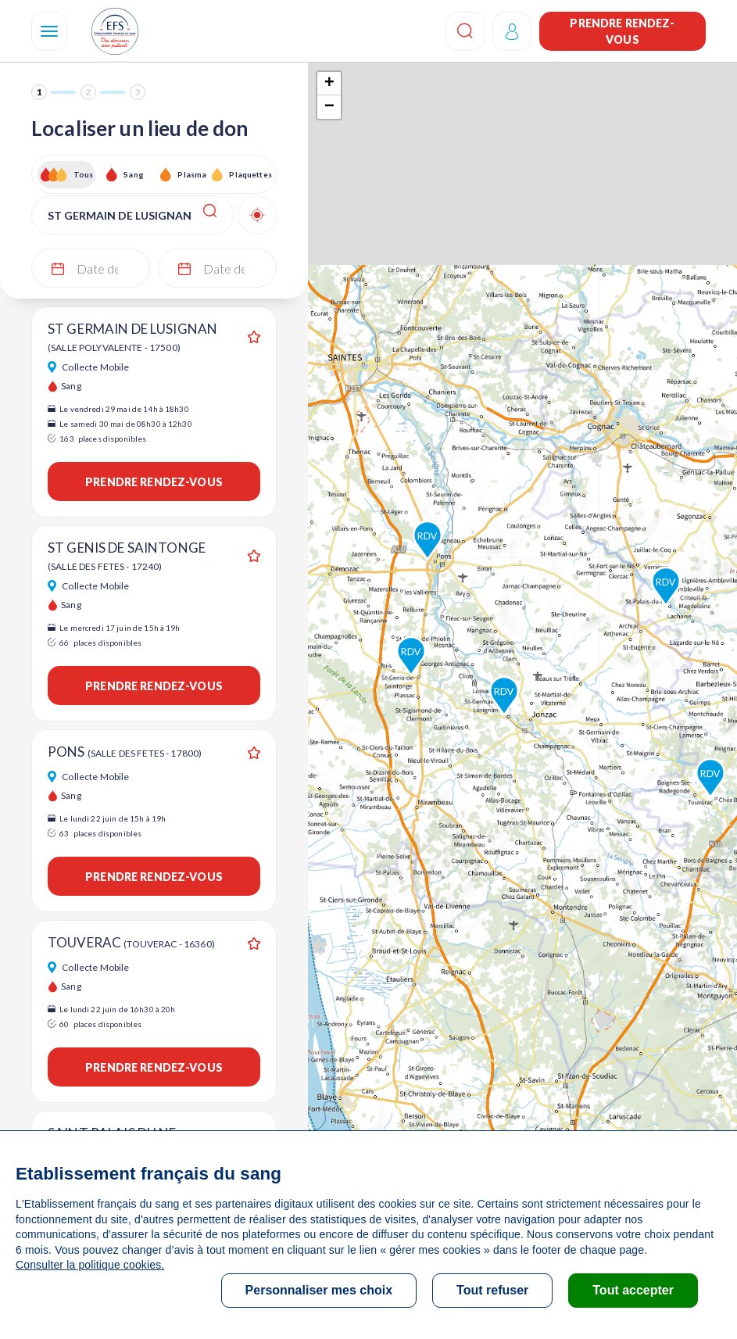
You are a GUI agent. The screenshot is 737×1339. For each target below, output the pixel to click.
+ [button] (329, 83)
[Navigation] (49, 31)
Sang (133, 174)
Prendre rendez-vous (622, 31)
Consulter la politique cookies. (90, 1264)
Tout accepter (633, 1290)
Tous (83, 174)
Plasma (191, 174)
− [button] (329, 107)
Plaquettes (249, 174)
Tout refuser (492, 1290)
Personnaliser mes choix (319, 1290)
